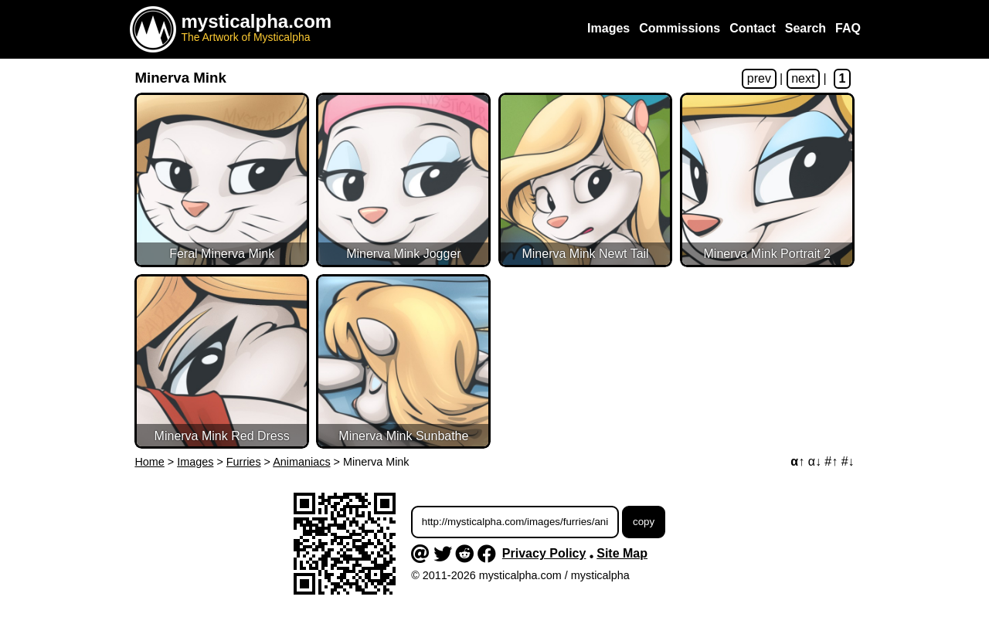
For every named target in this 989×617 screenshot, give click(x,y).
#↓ (848, 461)
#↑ (831, 461)
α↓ (814, 461)
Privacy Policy (544, 553)
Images (195, 462)
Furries (243, 462)
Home (149, 462)
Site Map (621, 553)
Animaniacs (301, 462)
